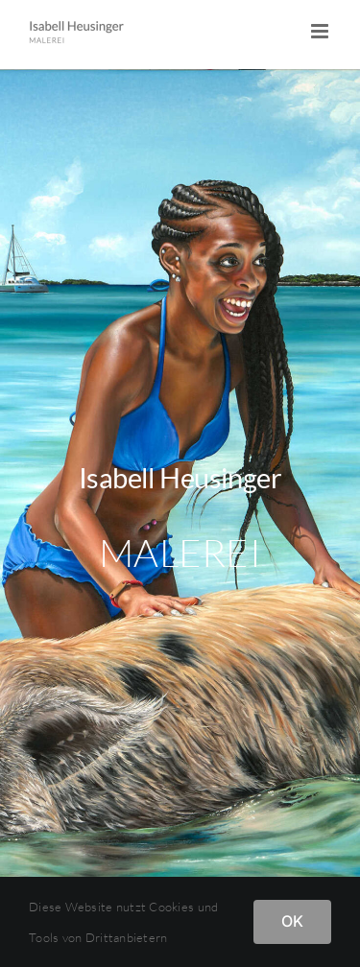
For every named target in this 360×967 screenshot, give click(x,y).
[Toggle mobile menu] (321, 31)
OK (292, 921)
